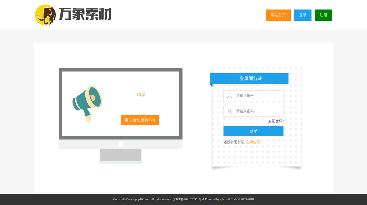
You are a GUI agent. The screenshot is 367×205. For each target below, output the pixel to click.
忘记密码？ (277, 121)
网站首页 (278, 15)
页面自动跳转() (139, 120)
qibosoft (225, 199)
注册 (323, 15)
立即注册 (253, 142)
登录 (302, 15)
